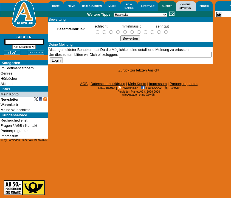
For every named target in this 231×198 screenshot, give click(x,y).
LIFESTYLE (148, 6)
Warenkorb (9, 105)
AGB (84, 84)
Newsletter (106, 88)
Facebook (151, 88)
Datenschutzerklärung (108, 84)
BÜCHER (167, 6)
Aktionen (8, 84)
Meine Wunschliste (15, 110)
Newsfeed (128, 88)
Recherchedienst (14, 120)
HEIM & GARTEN (92, 6)
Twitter (171, 88)
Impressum (158, 84)
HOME (56, 6)
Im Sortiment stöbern (17, 68)
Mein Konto (137, 84)
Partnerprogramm (184, 84)
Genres (6, 73)
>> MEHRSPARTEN (185, 6)
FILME (71, 6)
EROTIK (204, 6)
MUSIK (112, 6)
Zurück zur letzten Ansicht (139, 70)
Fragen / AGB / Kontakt (19, 125)
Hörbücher (9, 78)
